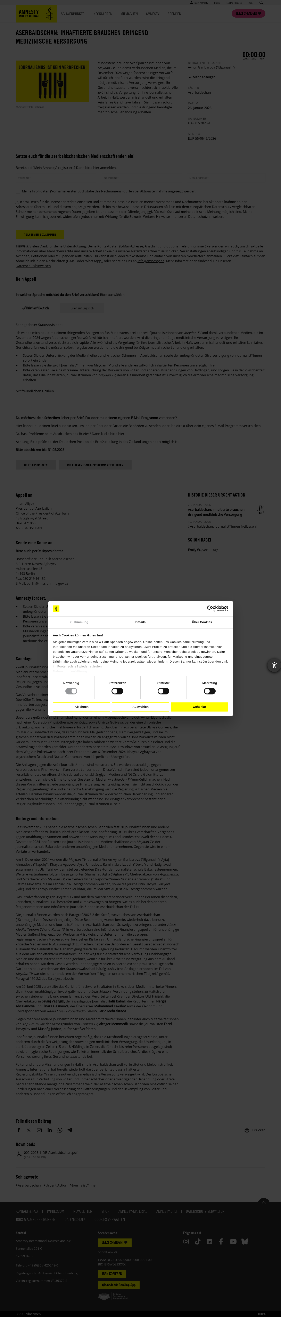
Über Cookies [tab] (202, 622)
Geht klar (199, 707)
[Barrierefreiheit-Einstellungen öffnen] (274, 665)
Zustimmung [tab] (79, 622)
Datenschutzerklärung (70, 671)
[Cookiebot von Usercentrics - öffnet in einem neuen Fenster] (210, 609)
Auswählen (140, 707)
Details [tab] (140, 622)
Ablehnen (82, 707)
